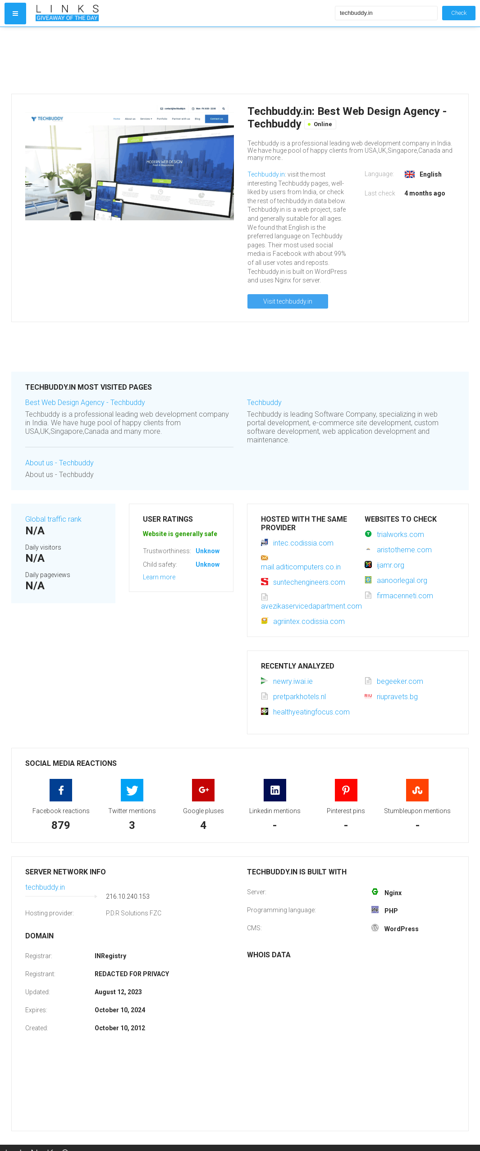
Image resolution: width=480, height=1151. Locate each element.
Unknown (209, 551)
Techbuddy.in (266, 174)
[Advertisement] (183, 60)
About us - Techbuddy (59, 463)
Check (458, 12)
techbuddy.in (45, 887)
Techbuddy (264, 402)
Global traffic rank (53, 519)
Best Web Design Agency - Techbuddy (85, 402)
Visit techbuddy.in (287, 301)
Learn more (159, 577)
